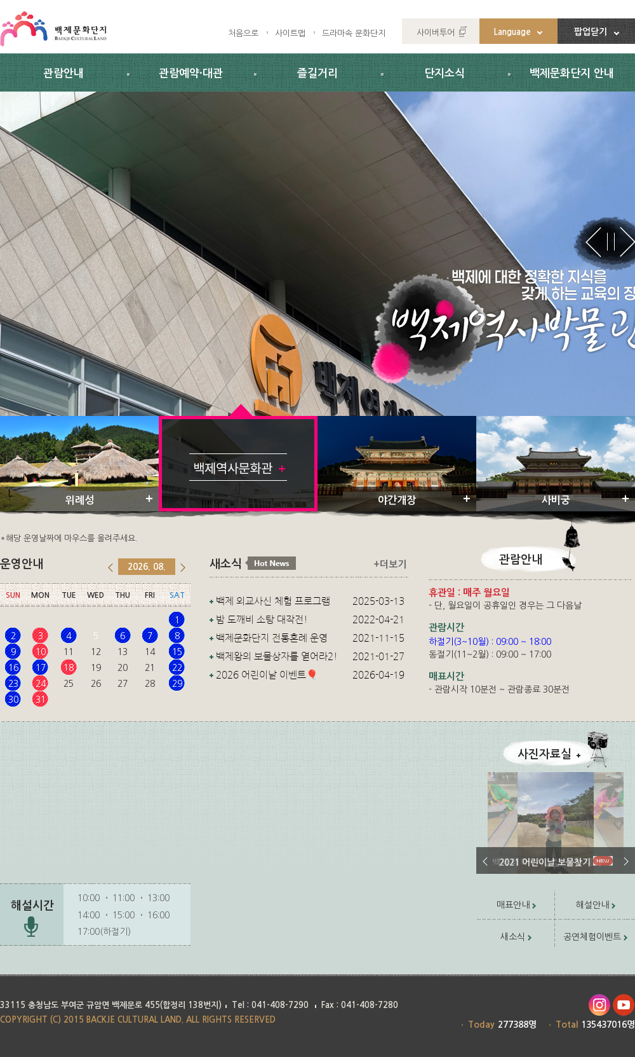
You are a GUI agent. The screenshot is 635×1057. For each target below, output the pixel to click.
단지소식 (444, 73)
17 (41, 667)
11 (69, 651)
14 (150, 651)
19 (96, 667)
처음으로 (243, 33)
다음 (626, 861)
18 (69, 667)
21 (150, 667)
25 (69, 683)
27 (122, 683)
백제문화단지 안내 (572, 73)
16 (13, 667)
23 (13, 683)
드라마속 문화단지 (353, 33)
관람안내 (63, 73)
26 (96, 683)
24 (41, 683)
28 (150, 683)
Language (512, 32)
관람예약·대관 (191, 73)
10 (41, 651)
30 (13, 699)
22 (177, 667)
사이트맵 (290, 33)
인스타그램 (599, 1005)
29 (177, 683)
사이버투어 (436, 33)
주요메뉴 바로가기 (0, 0)
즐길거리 (317, 73)
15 (177, 651)
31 (41, 699)
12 (96, 651)
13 (122, 651)
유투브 (624, 1005)
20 (122, 667)
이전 (485, 861)
